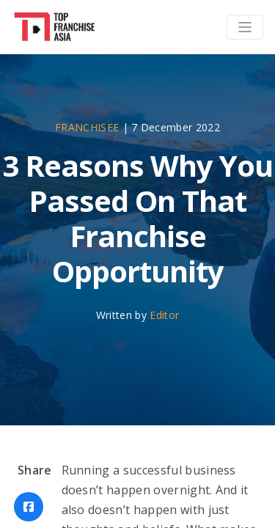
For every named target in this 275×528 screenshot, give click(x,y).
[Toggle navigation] (245, 27)
